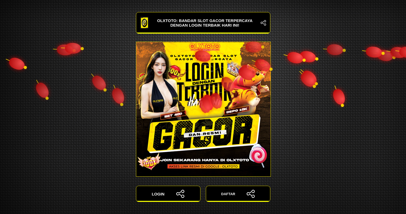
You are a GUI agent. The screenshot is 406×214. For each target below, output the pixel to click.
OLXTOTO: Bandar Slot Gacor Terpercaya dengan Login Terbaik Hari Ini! (203, 23)
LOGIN (168, 194)
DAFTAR (238, 194)
